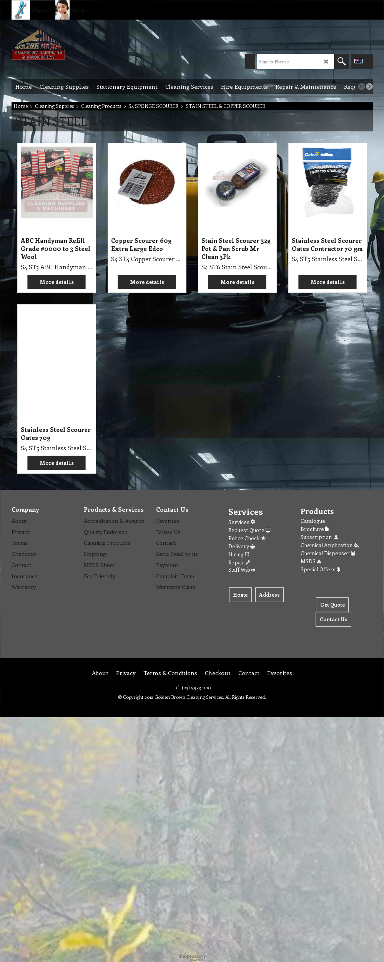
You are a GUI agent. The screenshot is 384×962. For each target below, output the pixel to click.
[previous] (361, 86)
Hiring (238, 554)
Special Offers (320, 569)
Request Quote (249, 530)
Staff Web (241, 569)
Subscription (320, 537)
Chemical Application (330, 545)
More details (57, 281)
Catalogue (313, 520)
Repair (239, 562)
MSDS (311, 561)
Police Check (247, 538)
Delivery (241, 546)
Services (241, 522)
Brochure (315, 528)
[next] (369, 86)
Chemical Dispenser (328, 553)
